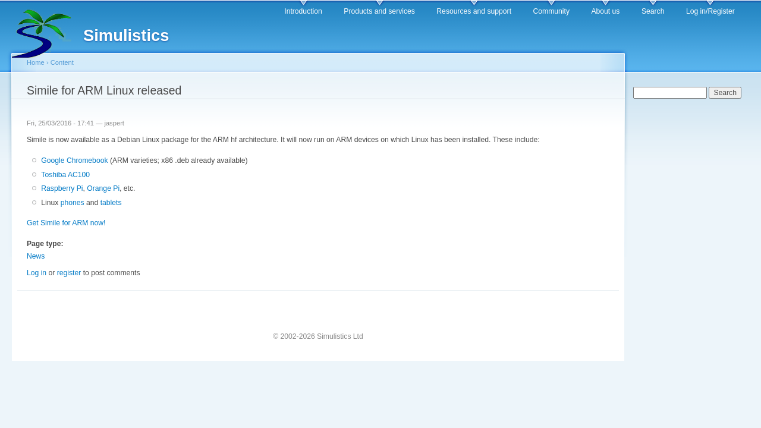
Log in (36, 273)
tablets (111, 203)
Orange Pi (103, 188)
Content (62, 62)
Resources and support (473, 11)
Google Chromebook (74, 160)
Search (653, 11)
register (69, 273)
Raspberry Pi (62, 188)
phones (72, 203)
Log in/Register (710, 11)
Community (551, 11)
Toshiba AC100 (65, 175)
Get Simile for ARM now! (66, 223)
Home (36, 62)
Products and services (379, 11)
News (36, 256)
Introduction (303, 11)
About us (605, 11)
